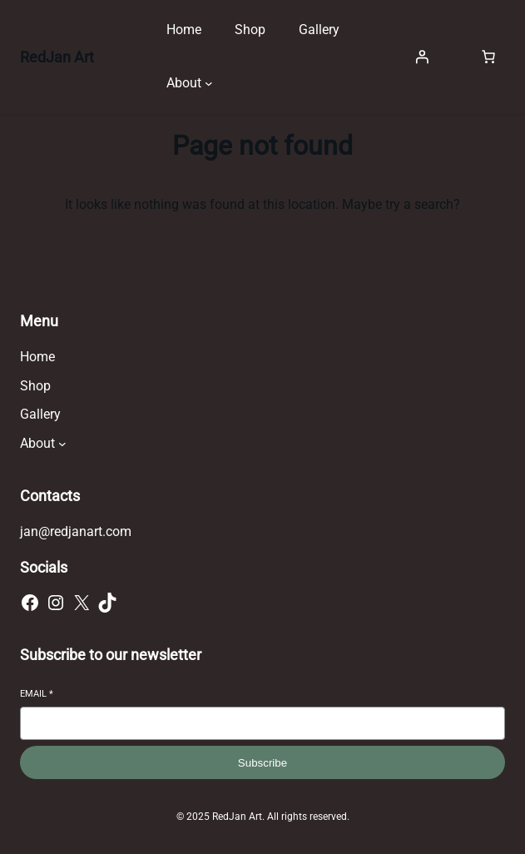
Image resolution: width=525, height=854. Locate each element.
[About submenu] (209, 83)
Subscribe (262, 763)
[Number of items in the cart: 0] (488, 56)
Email (36, 693)
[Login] (421, 56)
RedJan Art (57, 57)
